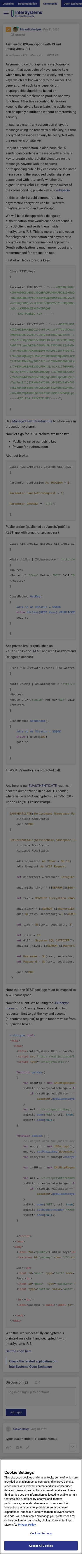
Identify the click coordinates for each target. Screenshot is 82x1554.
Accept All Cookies (41, 1549)
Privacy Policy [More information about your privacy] (27, 1528)
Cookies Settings (41, 1536)
